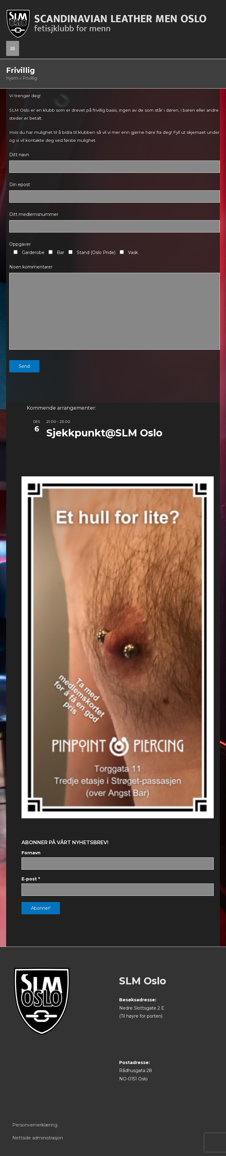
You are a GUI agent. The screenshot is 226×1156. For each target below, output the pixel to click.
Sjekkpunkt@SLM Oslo (104, 433)
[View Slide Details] (117, 647)
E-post (30, 879)
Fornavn (31, 853)
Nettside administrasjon (37, 1138)
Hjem (12, 78)
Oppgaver (20, 244)
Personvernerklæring (34, 1125)
